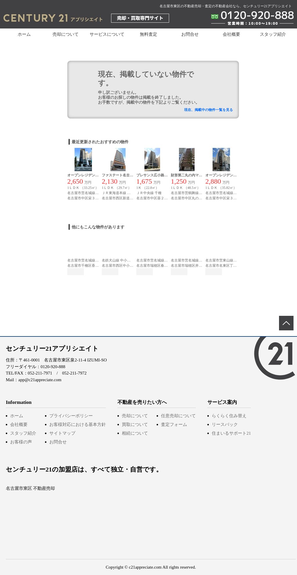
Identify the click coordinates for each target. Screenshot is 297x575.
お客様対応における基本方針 (77, 424)
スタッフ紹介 (273, 34)
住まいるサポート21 (231, 433)
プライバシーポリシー (71, 415)
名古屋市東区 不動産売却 (30, 488)
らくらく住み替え (229, 415)
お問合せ (190, 34)
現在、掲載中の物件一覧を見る (208, 110)
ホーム (24, 34)
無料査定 (148, 34)
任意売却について (178, 415)
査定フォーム (174, 424)
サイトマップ (62, 433)
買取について (135, 424)
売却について (135, 415)
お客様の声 (21, 442)
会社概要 (231, 34)
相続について (135, 433)
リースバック (225, 424)
